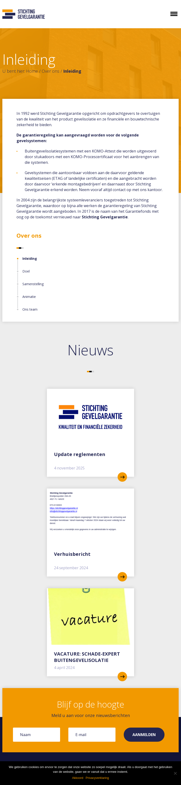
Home (32, 71)
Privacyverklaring (97, 778)
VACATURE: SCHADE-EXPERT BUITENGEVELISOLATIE (87, 657)
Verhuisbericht (72, 554)
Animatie (29, 296)
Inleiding (29, 258)
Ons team (29, 309)
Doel (26, 271)
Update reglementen (79, 454)
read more (122, 477)
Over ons (50, 71)
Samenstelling (33, 284)
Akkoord (77, 778)
